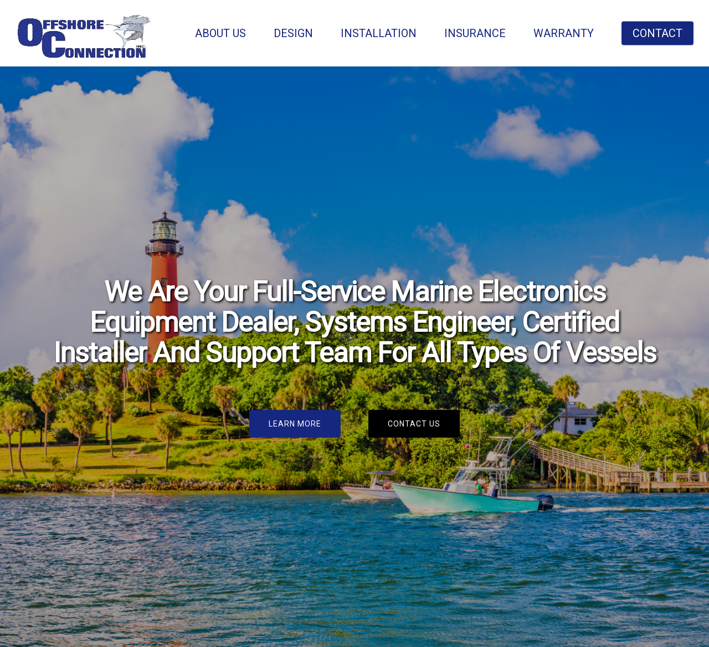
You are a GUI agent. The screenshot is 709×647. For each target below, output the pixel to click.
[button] (295, 424)
